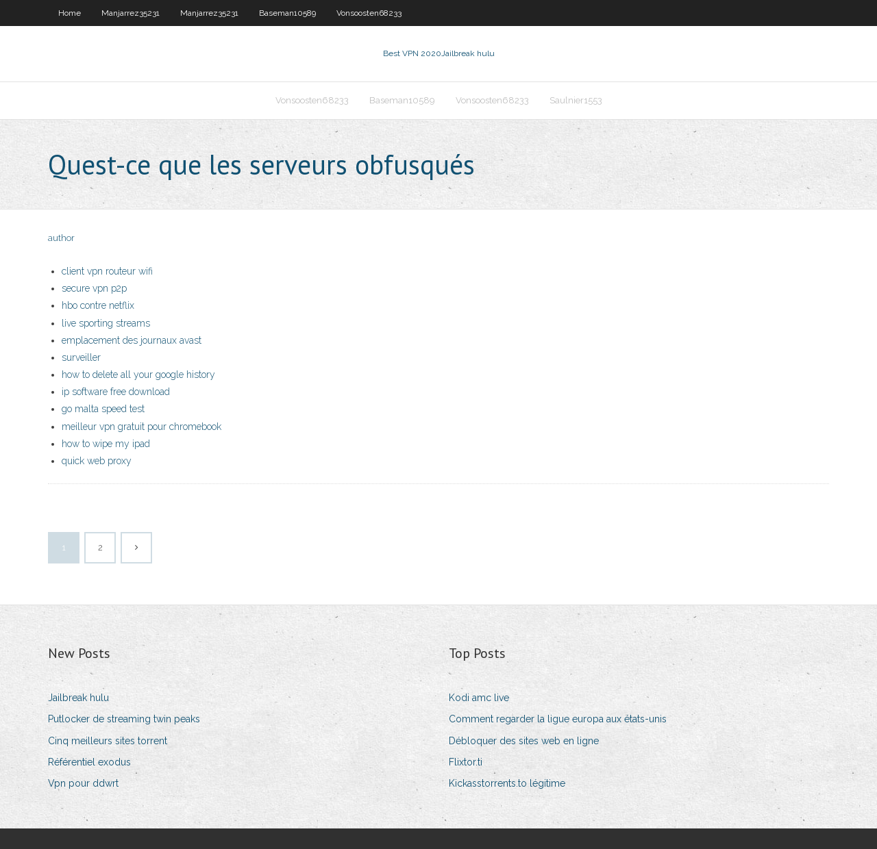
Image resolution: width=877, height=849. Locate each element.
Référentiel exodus (89, 762)
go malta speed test (103, 408)
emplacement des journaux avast (131, 340)
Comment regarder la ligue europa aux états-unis (558, 718)
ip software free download (116, 391)
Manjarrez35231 (130, 13)
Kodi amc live (479, 697)
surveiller (81, 357)
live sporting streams (106, 323)
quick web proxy (97, 460)
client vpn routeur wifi (107, 271)
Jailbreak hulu (78, 697)
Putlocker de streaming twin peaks (124, 718)
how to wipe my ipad (106, 443)
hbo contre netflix (98, 305)
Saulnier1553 (575, 100)
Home (69, 13)
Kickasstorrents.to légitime (507, 783)
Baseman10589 (287, 13)
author (61, 238)
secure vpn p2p (94, 288)
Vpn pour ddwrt (83, 783)
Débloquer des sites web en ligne (524, 740)
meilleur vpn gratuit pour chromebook (141, 426)
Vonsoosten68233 (369, 13)
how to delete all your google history (138, 374)
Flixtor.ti (465, 762)
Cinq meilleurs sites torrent (107, 740)
